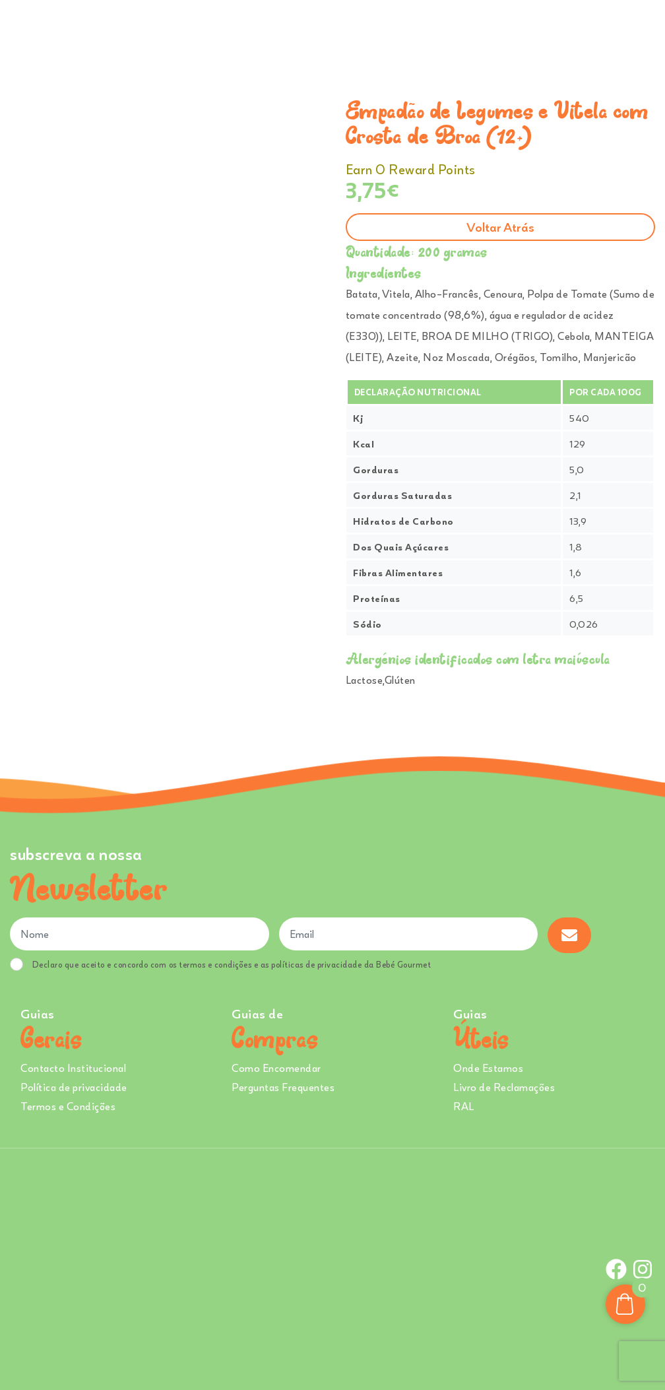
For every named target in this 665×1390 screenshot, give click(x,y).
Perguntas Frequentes (283, 1087)
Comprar (186, 32)
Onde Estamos (521, 32)
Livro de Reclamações (504, 1087)
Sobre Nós (312, 32)
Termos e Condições (67, 1106)
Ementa (251, 32)
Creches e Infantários (416, 32)
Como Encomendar (276, 1068)
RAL (463, 1106)
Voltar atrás (500, 226)
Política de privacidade (73, 1087)
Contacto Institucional (73, 1068)
